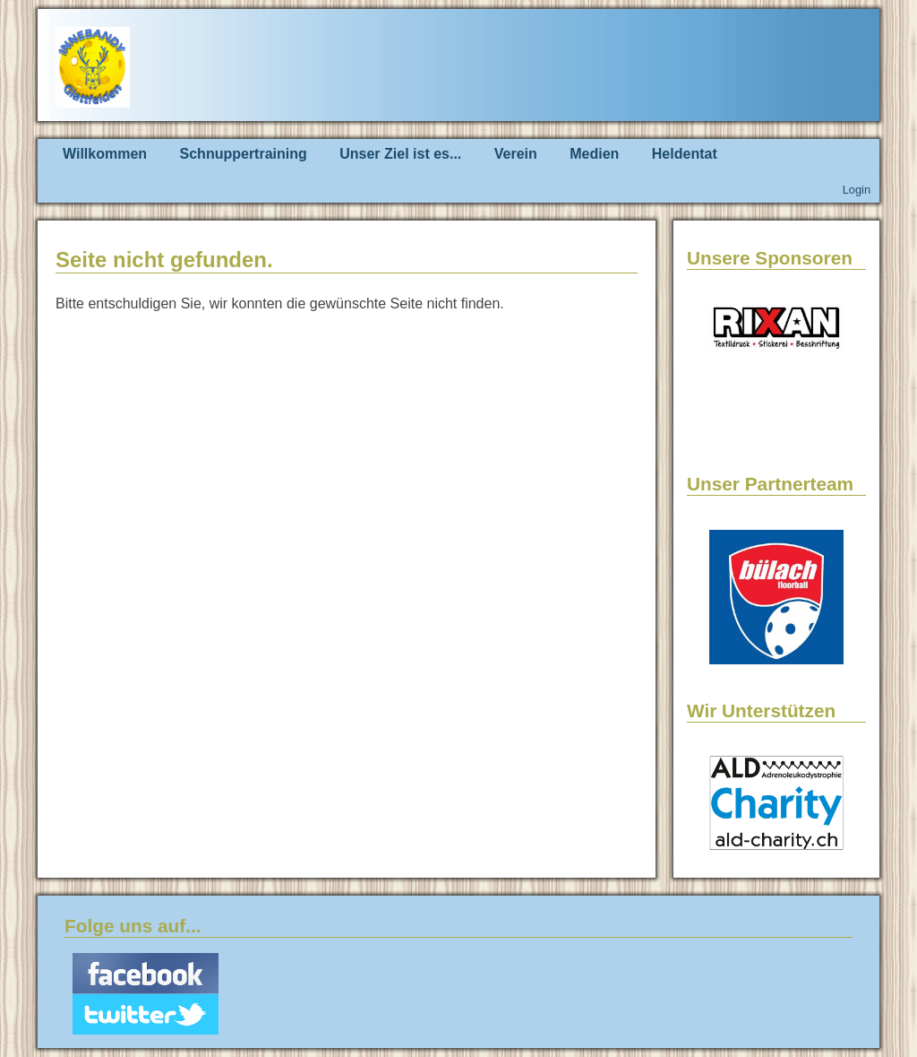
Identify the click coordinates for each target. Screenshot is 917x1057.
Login (856, 189)
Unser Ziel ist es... (400, 153)
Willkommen (105, 153)
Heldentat (684, 153)
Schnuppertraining (243, 153)
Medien (594, 153)
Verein (515, 153)
